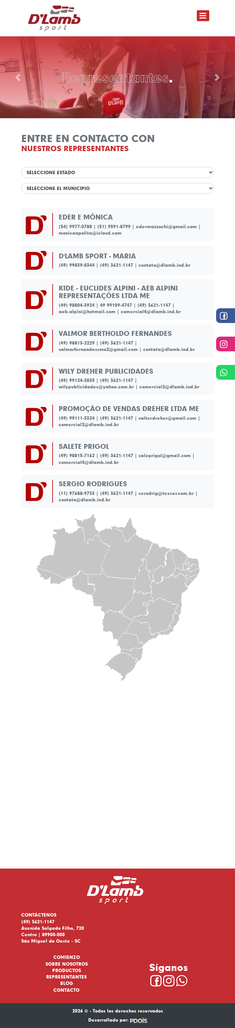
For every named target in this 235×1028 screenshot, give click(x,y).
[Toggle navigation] (203, 15)
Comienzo (66, 957)
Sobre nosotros (66, 964)
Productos (66, 970)
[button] (17, 77)
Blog (66, 983)
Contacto (66, 990)
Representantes (66, 977)
